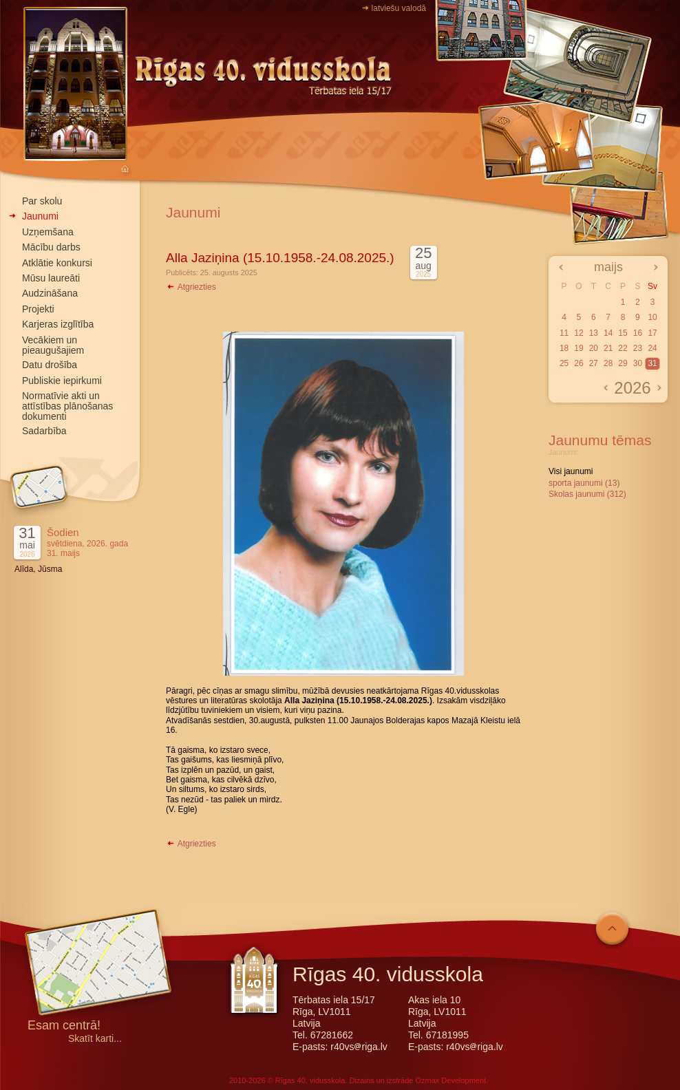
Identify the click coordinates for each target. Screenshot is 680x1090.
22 (622, 348)
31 (652, 363)
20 (593, 348)
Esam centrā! (64, 1026)
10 (652, 317)
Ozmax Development (450, 1080)
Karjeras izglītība (58, 324)
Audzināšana (50, 293)
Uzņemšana (48, 231)
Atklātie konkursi (57, 262)
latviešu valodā (399, 8)
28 (608, 363)
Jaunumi (40, 216)
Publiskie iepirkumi (62, 380)
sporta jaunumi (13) (584, 483)
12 (578, 333)
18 (564, 348)
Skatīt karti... (95, 1039)
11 (564, 333)
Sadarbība (44, 430)
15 (622, 333)
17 (652, 333)
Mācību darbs (51, 247)
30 (637, 363)
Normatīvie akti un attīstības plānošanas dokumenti (67, 406)
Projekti (38, 308)
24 (652, 348)
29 (622, 363)
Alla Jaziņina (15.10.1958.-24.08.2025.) (280, 257)
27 (593, 363)
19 (578, 348)
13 (593, 333)
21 (608, 348)
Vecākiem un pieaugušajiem (53, 345)
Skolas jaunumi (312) (587, 494)
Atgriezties (191, 287)
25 (564, 363)
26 (578, 363)
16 (637, 333)
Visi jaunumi (571, 471)
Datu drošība (49, 364)
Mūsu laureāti (51, 278)
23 (637, 348)
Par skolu (42, 200)
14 (608, 333)
